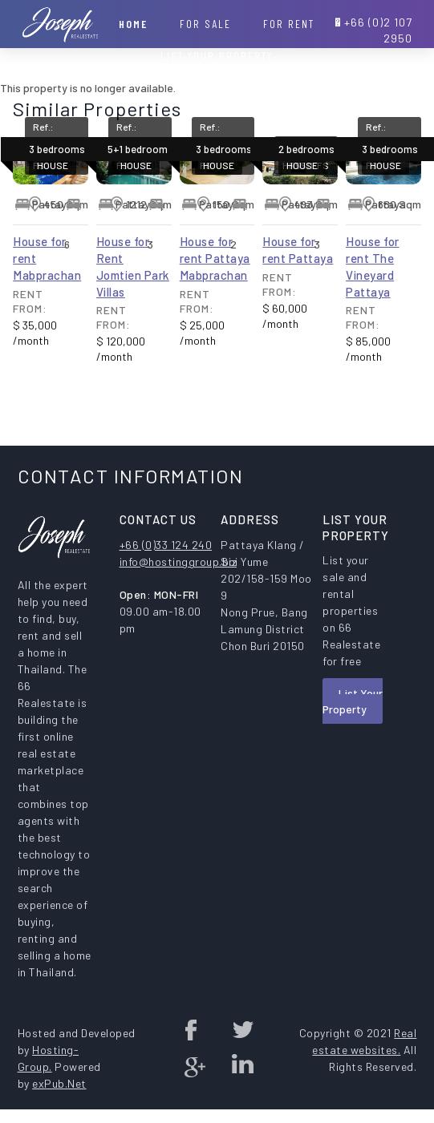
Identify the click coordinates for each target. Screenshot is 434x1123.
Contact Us (217, 88)
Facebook (192, 1029)
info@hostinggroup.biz (178, 561)
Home (133, 23)
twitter (242, 1029)
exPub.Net (59, 1083)
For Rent (288, 23)
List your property (216, 56)
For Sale (205, 23)
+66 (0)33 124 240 (166, 544)
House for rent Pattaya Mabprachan (215, 258)
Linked (242, 1066)
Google (192, 1066)
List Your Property (352, 701)
